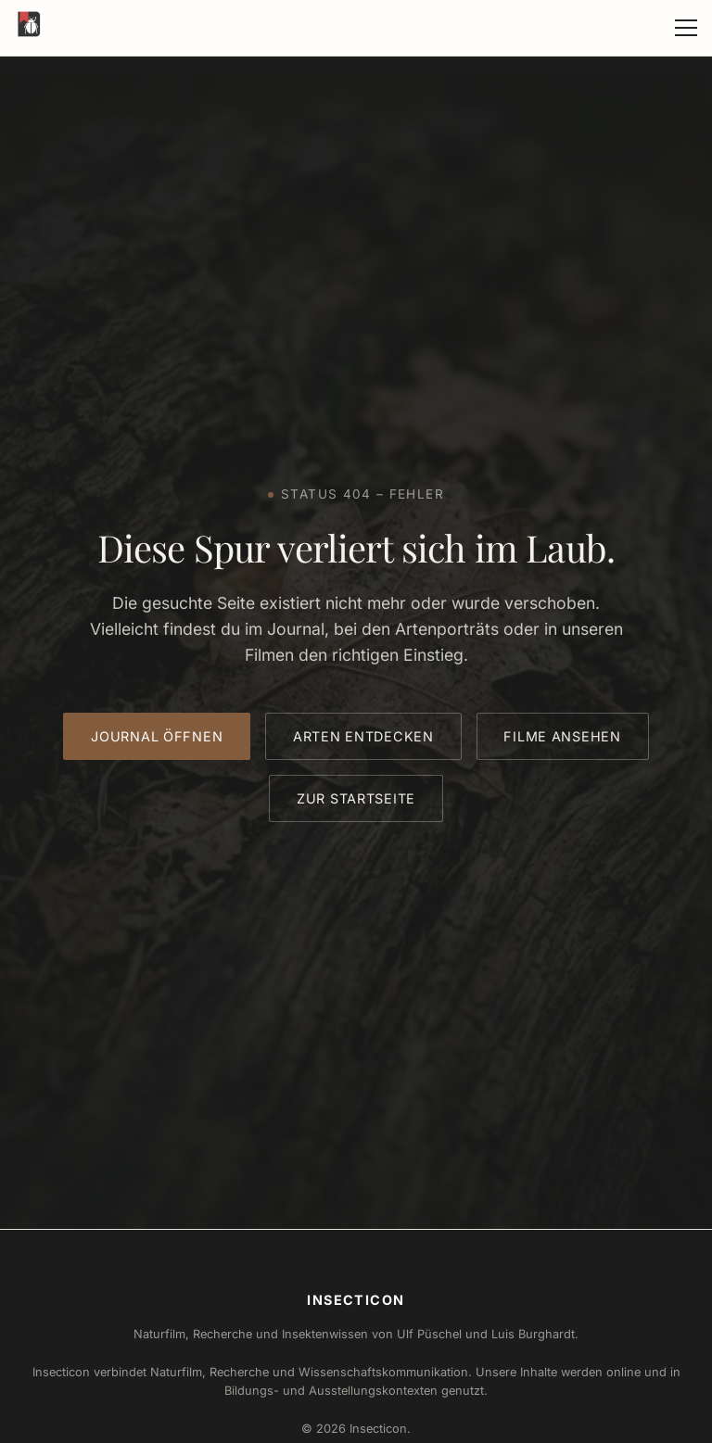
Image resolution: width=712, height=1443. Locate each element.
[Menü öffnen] (686, 27)
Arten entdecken (363, 736)
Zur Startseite (356, 798)
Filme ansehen (561, 736)
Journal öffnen (156, 736)
